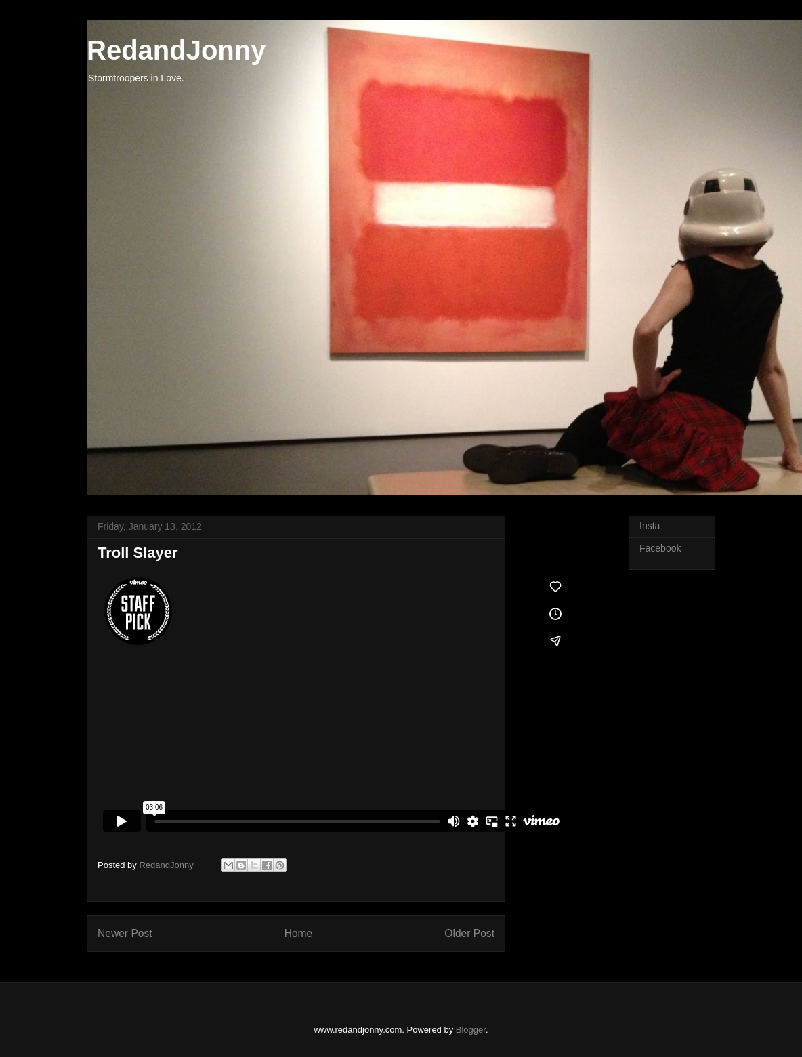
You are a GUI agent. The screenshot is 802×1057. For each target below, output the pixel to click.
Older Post (469, 933)
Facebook (660, 548)
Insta (649, 525)
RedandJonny (176, 50)
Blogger (471, 1029)
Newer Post (125, 933)
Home (298, 933)
